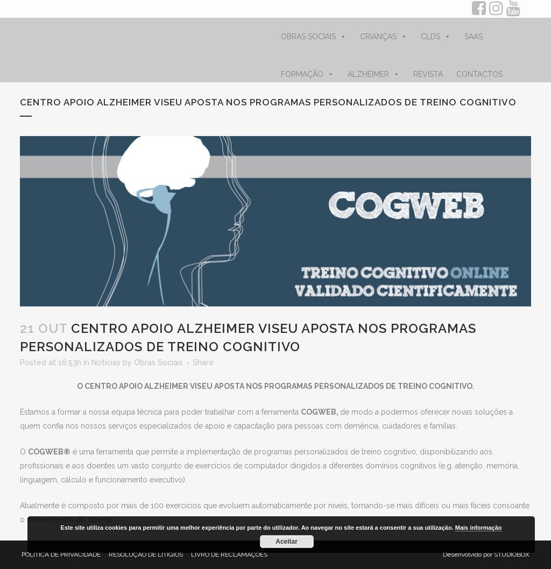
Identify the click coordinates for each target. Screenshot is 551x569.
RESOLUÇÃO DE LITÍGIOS (146, 554)
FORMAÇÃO (307, 74)
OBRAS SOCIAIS (314, 36)
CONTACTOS (479, 74)
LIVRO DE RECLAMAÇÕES (229, 554)
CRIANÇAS (383, 36)
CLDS (436, 36)
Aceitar (287, 541)
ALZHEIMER (374, 74)
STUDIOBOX (511, 554)
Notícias (106, 362)
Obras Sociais (158, 362)
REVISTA (428, 74)
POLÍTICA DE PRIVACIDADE (61, 554)
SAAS (473, 36)
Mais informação (478, 527)
